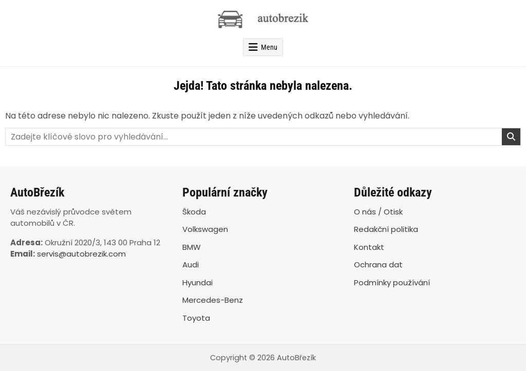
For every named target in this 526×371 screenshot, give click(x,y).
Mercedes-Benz (212, 300)
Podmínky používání (392, 282)
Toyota (196, 318)
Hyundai (197, 282)
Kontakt (369, 247)
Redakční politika (386, 229)
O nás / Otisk (378, 211)
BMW (191, 247)
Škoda (194, 211)
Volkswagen (205, 229)
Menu (269, 47)
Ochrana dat (378, 264)
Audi (190, 264)
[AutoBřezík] (263, 19)
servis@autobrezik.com (81, 253)
